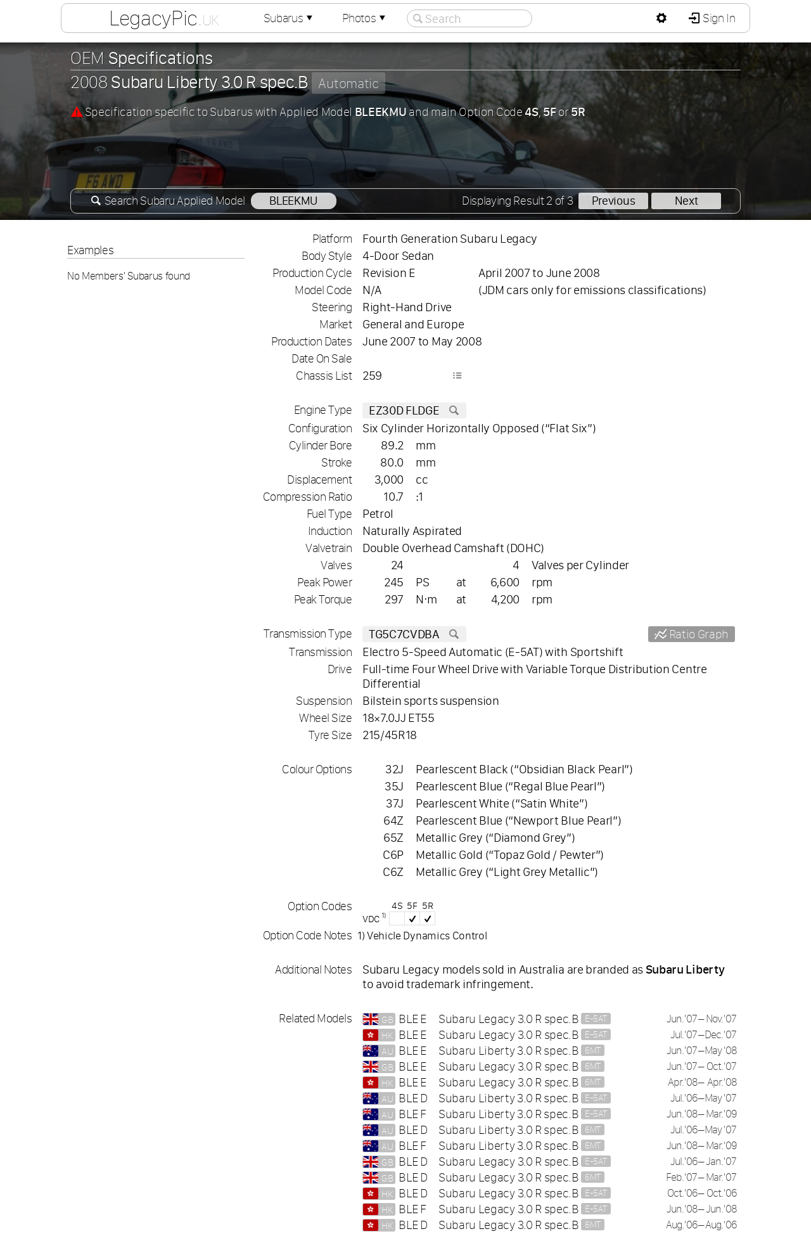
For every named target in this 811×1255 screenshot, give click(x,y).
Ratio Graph (698, 634)
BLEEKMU (293, 200)
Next (686, 200)
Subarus (290, 18)
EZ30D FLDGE (414, 410)
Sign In (717, 18)
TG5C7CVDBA (414, 634)
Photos (365, 18)
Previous (613, 200)
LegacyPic (164, 17)
